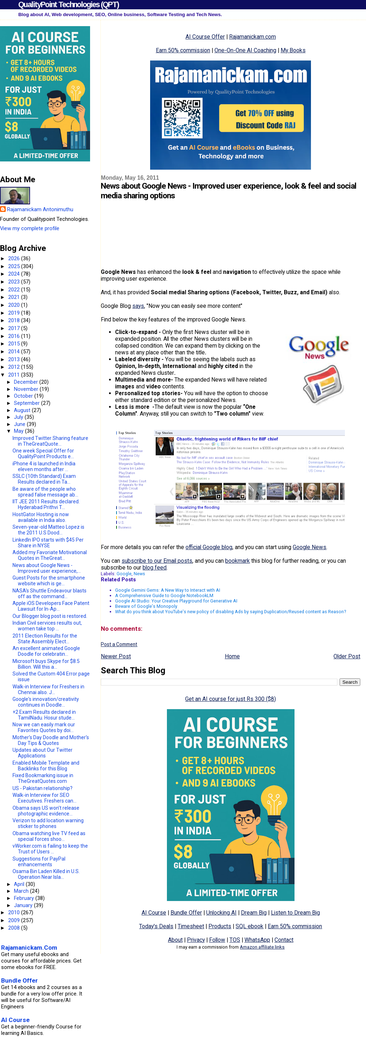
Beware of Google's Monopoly (146, 606)
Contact (283, 939)
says (138, 305)
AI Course (154, 912)
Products (219, 926)
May (19, 431)
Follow (217, 939)
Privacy (196, 939)
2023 (14, 281)
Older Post (346, 656)
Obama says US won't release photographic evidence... (46, 811)
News (139, 573)
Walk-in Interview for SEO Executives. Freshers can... (44, 798)
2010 (14, 912)
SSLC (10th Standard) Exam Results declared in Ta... (44, 479)
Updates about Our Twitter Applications (43, 753)
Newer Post (116, 656)
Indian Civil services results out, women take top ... (47, 625)
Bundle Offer (186, 912)
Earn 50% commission (183, 50)
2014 (14, 351)
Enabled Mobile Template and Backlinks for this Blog (46, 765)
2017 (14, 328)
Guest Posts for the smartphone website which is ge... (49, 580)
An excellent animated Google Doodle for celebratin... (46, 651)
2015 (14, 343)
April (20, 884)
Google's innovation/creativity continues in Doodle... (46, 702)
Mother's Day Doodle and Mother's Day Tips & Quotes (51, 740)
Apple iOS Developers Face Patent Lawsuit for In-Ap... (51, 606)
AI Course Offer (205, 36)
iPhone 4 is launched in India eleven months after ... (44, 466)
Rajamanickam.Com (29, 947)
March (22, 891)
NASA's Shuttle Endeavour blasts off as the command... (49, 593)
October (24, 396)
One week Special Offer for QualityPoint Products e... (43, 453)
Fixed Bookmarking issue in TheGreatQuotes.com (43, 778)
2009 (14, 920)
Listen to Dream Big (295, 912)
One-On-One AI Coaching (245, 50)
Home (232, 656)
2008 (14, 928)
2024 (14, 274)
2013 (14, 359)
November (27, 389)
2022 (14, 289)
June (20, 424)
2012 (14, 367)
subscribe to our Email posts (157, 560)
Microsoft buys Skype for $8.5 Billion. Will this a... (46, 664)
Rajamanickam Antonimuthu (40, 209)
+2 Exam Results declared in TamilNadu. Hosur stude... (44, 715)
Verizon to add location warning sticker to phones (48, 823)
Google (124, 573)
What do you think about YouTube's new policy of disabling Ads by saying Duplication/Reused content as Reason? (230, 611)
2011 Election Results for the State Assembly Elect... (45, 638)
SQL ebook (249, 926)
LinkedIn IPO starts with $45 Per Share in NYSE (48, 542)
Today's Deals (156, 926)
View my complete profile (29, 228)
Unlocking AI (221, 912)
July (19, 417)
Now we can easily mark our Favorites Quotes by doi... (44, 727)
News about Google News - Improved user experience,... (47, 568)
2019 (14, 313)
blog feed (155, 567)
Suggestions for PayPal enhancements (39, 861)
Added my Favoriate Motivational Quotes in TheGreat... (50, 555)
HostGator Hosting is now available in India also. (41, 517)
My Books (293, 50)
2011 (14, 375)
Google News (309, 547)
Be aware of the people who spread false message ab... (45, 492)
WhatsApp (257, 939)
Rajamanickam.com (252, 36)
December (26, 382)
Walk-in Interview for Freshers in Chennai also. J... (48, 689)
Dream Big (254, 912)
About (175, 939)
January (24, 905)
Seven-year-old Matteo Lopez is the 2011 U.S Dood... (48, 530)
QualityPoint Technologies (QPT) (68, 4)
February (24, 898)
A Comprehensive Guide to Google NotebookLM (164, 595)
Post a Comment (119, 644)
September (27, 403)
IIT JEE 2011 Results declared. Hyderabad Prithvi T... (46, 504)
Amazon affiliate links (262, 947)
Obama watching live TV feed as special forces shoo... (49, 836)
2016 (14, 336)
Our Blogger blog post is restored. (50, 616)
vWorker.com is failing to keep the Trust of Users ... (50, 848)
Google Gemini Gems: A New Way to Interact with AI (167, 590)
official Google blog (209, 547)
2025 (14, 266)
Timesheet (191, 926)
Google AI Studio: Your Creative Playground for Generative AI (176, 601)
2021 (14, 297)
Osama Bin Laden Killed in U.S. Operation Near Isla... (46, 874)
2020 (14, 305)
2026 (14, 258)
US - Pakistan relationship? (43, 788)
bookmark (237, 560)
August (23, 410)
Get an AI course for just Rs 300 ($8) (230, 699)
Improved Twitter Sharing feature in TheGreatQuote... (50, 441)
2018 (14, 320)
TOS (234, 939)
